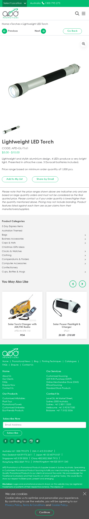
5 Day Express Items (12, 226)
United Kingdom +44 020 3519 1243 (50, 462)
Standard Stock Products (58, 388)
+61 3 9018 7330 (67, 408)
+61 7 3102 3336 (65, 411)
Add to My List (14, 179)
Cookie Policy (59, 505)
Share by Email (45, 179)
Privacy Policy (13, 505)
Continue (44, 512)
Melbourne (51, 408)
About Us (6, 376)
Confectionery (10, 268)
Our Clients (7, 379)
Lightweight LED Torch (35, 24)
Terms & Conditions (34, 505)
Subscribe (12, 433)
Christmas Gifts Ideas (13, 247)
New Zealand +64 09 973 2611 (17, 455)
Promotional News (21, 361)
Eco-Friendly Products (13, 411)
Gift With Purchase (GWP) (59, 379)
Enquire (15, 365)
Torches (15, 24)
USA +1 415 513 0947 (42, 451)
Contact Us (27, 365)
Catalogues (71, 361)
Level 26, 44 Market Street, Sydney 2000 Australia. (59, 400)
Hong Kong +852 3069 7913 (15, 462)
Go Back (72, 31)
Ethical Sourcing (54, 385)
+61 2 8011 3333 (63, 404)
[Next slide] (82, 283)
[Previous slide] (73, 283)
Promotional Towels (12, 404)
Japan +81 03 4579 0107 (48, 455)
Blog (36, 361)
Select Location (12, 3)
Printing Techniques (51, 361)
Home (5, 24)
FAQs (4, 365)
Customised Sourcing (56, 376)
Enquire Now (8, 385)
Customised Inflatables (13, 398)
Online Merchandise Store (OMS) (62, 382)
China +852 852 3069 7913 (44, 458)
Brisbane (50, 411)
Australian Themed (12, 231)
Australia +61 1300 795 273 (15, 451)
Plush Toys (7, 402)
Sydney (49, 404)
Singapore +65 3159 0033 (15, 458)
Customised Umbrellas (13, 408)
